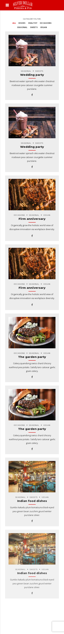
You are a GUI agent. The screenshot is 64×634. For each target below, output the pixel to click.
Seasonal (26, 71)
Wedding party (32, 74)
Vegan (46, 215)
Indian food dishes (32, 501)
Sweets (39, 71)
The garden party (32, 357)
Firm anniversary (32, 218)
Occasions (19, 215)
